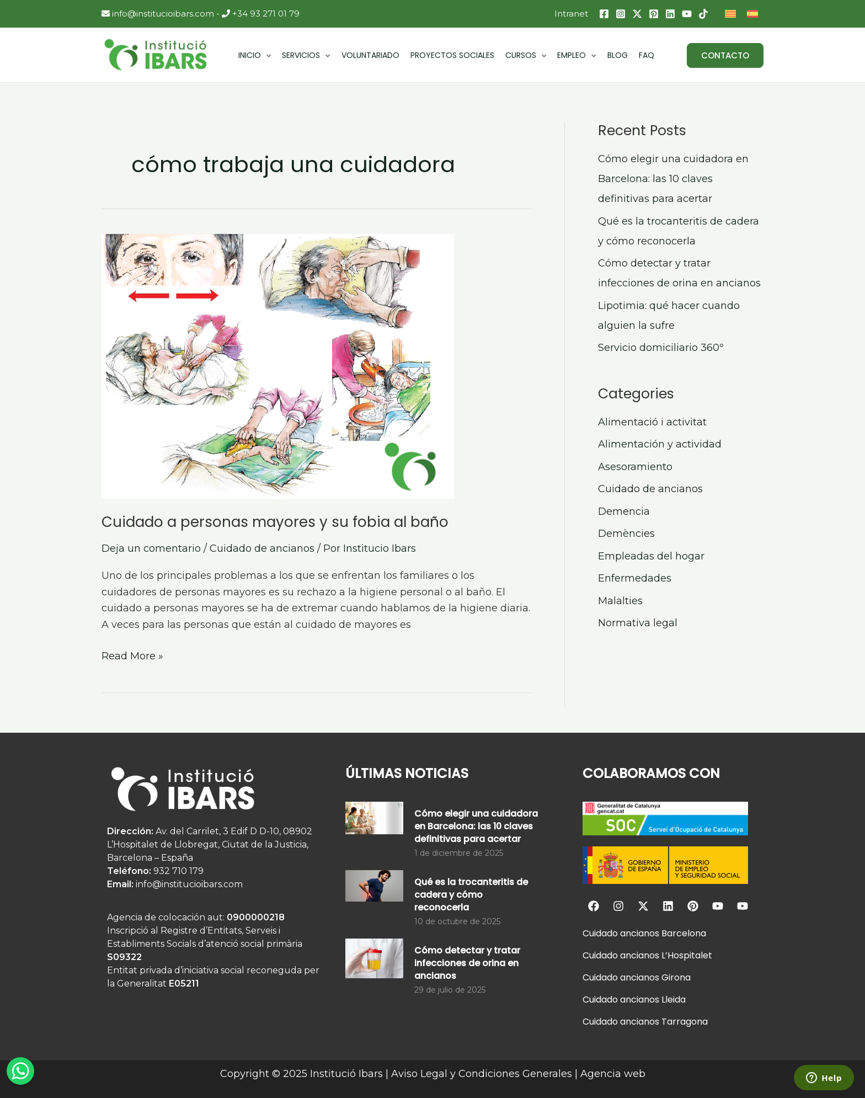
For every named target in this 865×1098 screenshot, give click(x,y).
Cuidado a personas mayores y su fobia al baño (275, 522)
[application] (266, 55)
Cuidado (600, 933)
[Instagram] (621, 14)
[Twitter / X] (637, 14)
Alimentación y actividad (660, 444)
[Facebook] (604, 14)
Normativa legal (637, 623)
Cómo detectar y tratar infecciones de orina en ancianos (467, 963)
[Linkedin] (670, 14)
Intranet (571, 13)
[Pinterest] (654, 14)
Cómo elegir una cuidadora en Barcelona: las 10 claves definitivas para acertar (673, 179)
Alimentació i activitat (652, 422)
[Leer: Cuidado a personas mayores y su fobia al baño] (316, 366)
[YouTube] (687, 14)
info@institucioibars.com (158, 13)
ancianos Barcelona (662, 933)
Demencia (624, 511)
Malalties (620, 601)
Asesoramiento (635, 467)
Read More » (132, 655)
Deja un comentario (151, 548)
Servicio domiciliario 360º (661, 348)
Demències (626, 533)
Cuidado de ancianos (262, 548)
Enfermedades (634, 578)
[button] (725, 55)
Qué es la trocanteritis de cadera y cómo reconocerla (471, 895)
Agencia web (612, 1074)
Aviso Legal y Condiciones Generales (481, 1074)
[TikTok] (703, 14)
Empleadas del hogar (651, 556)
